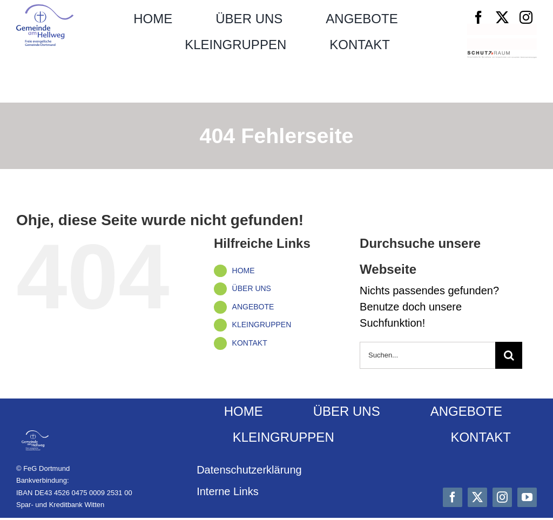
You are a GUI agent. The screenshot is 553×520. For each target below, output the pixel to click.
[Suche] (508, 355)
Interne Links (228, 491)
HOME (243, 270)
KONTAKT (249, 343)
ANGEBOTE (253, 306)
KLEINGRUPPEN (262, 324)
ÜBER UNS (251, 288)
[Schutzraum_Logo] (502, 56)
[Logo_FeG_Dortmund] (44, 10)
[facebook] (478, 17)
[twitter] (502, 17)
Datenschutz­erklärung (249, 470)
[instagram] (526, 17)
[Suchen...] (427, 355)
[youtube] (527, 497)
